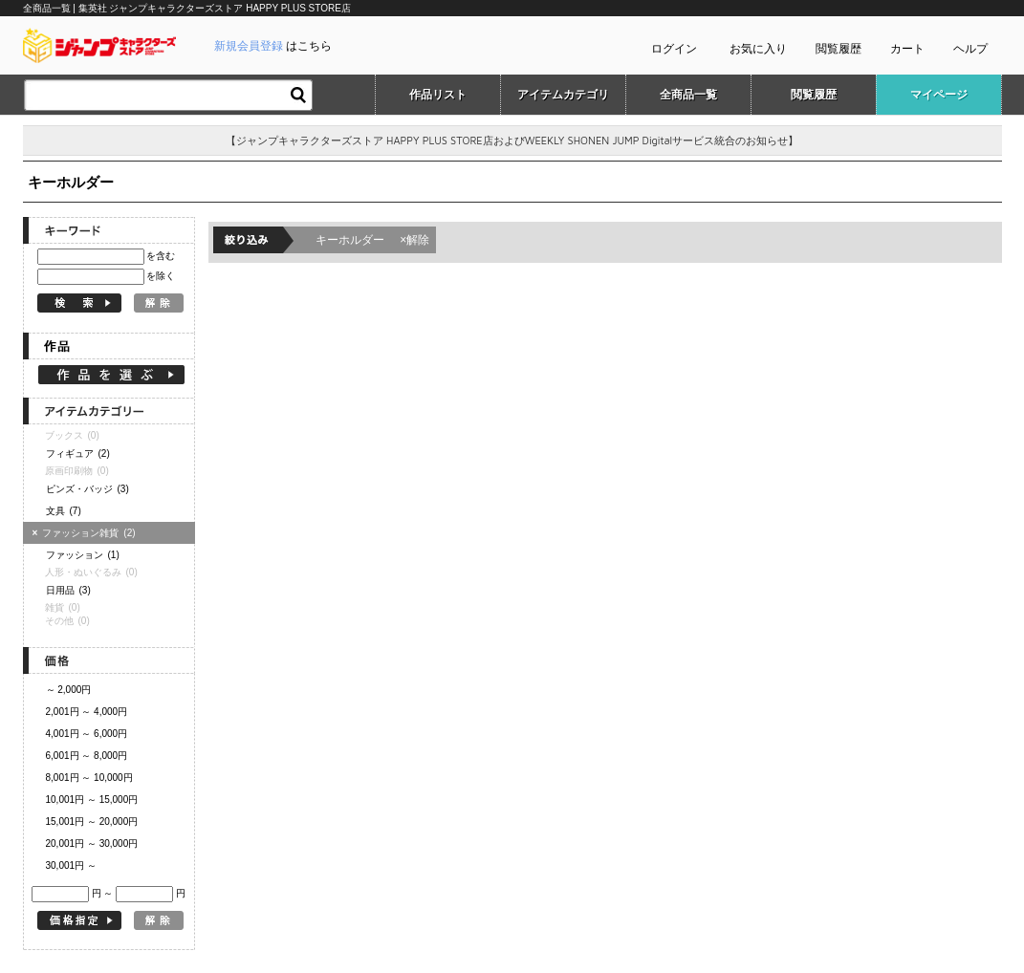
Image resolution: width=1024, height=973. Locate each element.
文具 (63, 511)
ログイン (674, 48)
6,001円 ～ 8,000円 (87, 755)
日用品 (68, 590)
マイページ (939, 94)
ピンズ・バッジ (87, 489)
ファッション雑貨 (87, 533)
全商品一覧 (688, 94)
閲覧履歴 (838, 48)
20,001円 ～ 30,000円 (92, 843)
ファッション (83, 555)
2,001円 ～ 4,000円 (87, 711)
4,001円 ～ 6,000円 (87, 733)
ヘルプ (970, 48)
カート (907, 48)
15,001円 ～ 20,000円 (92, 821)
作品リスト (438, 94)
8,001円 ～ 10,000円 (89, 777)
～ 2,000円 (69, 689)
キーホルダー (373, 240)
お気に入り (758, 48)
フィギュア (78, 453)
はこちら (273, 46)
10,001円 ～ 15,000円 (92, 799)
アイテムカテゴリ (563, 94)
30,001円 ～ (71, 865)
